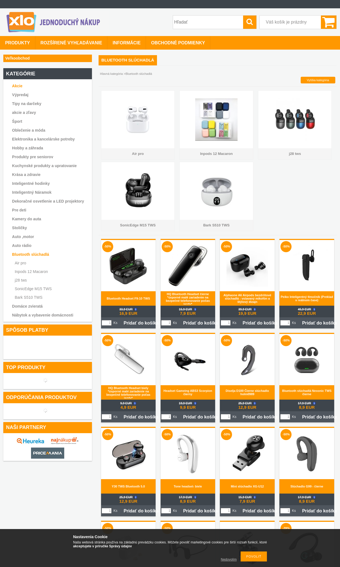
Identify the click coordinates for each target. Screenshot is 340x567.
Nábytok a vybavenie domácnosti (42, 315)
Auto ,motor (23, 236)
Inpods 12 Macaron (31, 271)
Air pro (20, 263)
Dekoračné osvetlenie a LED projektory (48, 201)
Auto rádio (22, 245)
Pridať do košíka (140, 323)
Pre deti (19, 210)
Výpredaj (20, 95)
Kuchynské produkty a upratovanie (44, 166)
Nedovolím (229, 559)
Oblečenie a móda (28, 130)
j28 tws (21, 280)
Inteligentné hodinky (31, 183)
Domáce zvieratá (27, 306)
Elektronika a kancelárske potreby (43, 139)
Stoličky (19, 228)
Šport (17, 121)
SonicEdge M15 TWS (33, 289)
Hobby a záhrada (27, 148)
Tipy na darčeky (27, 103)
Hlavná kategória (111, 73)
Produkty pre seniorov (32, 157)
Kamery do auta (26, 219)
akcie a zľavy (24, 112)
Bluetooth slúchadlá (30, 254)
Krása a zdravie (26, 174)
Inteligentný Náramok (31, 192)
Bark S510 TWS (28, 297)
